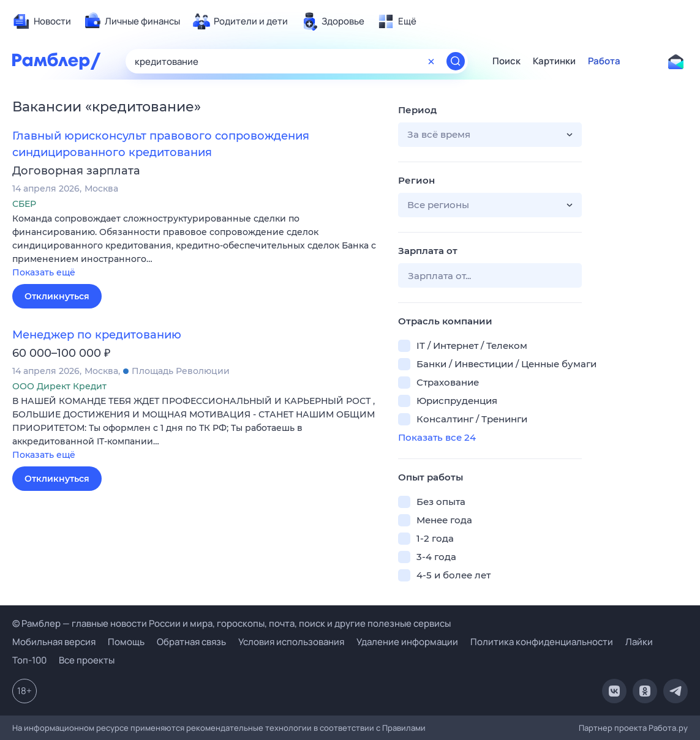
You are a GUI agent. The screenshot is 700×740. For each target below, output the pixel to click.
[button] (196, 246)
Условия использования (291, 641)
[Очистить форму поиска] (431, 61)
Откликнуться (56, 296)
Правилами (404, 727)
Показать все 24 (437, 437)
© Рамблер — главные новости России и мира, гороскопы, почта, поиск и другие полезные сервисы (231, 623)
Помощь (126, 641)
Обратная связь (191, 641)
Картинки (554, 61)
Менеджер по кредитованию (96, 335)
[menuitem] (41, 21)
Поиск (506, 61)
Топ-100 (29, 660)
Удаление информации (407, 641)
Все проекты (87, 660)
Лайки (639, 641)
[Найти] (455, 61)
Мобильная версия (54, 641)
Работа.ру (668, 727)
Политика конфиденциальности (541, 641)
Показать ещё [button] (43, 272)
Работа (604, 61)
